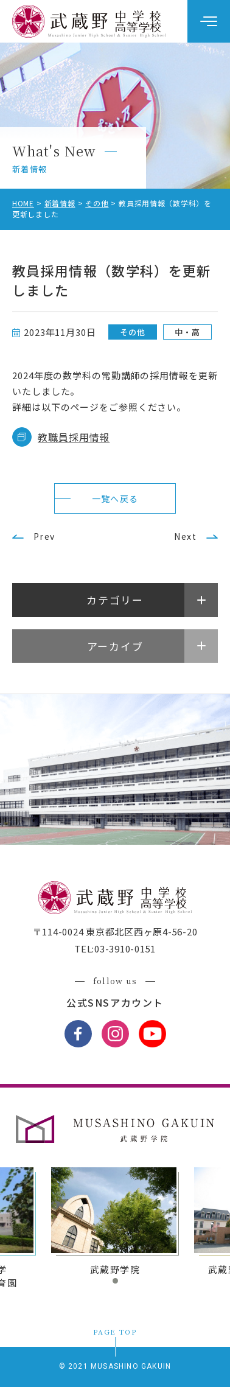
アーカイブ (115, 646)
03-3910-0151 (125, 948)
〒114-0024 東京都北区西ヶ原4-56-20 (115, 931)
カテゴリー (115, 599)
